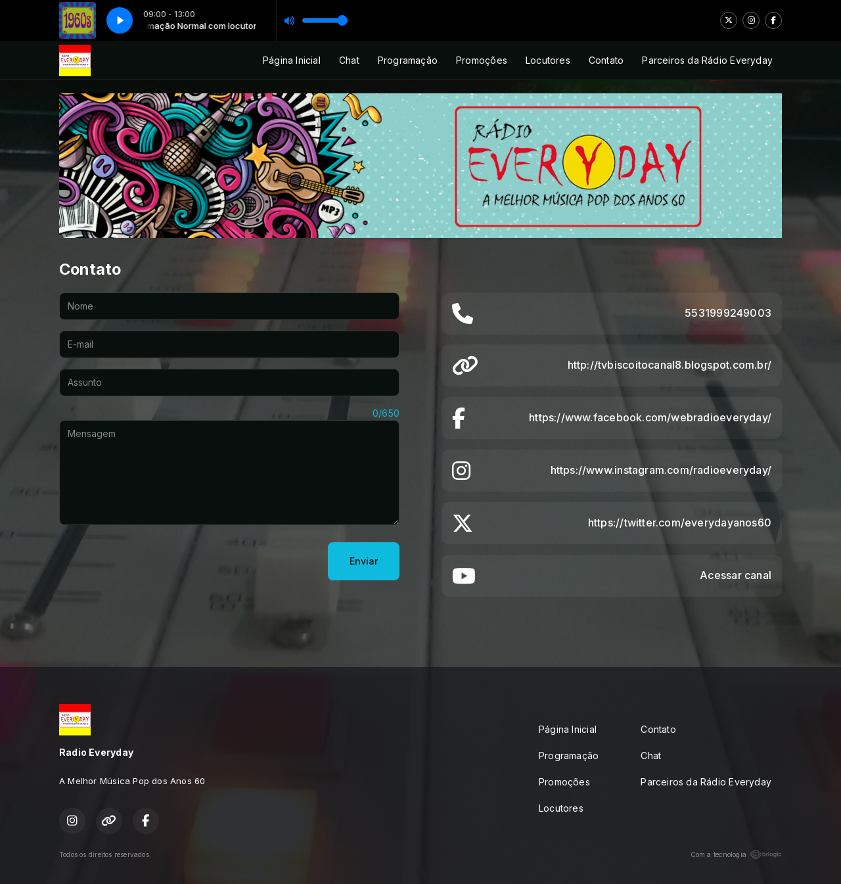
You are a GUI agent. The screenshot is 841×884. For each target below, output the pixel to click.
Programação (408, 60)
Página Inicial (292, 60)
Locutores (548, 60)
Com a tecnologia (736, 854)
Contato (606, 60)
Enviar (364, 561)
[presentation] (159, 561)
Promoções (481, 60)
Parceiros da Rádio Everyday (707, 60)
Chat (349, 60)
